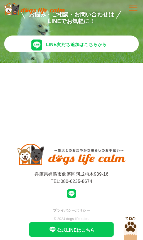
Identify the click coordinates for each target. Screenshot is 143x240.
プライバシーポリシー (71, 210)
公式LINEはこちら (71, 229)
